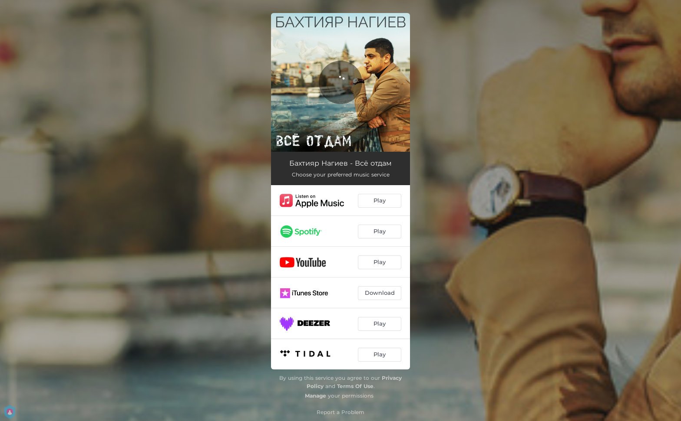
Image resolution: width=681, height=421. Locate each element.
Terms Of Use (355, 386)
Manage (315, 395)
